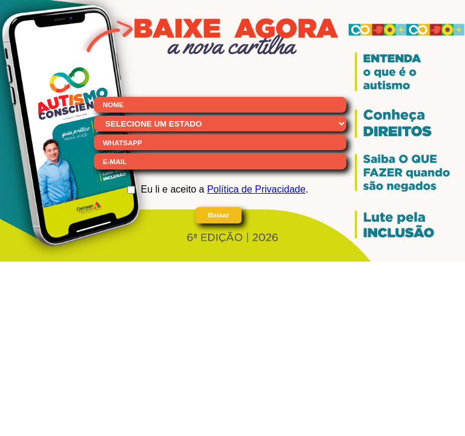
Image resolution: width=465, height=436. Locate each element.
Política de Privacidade (256, 189)
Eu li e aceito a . (225, 189)
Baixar (218, 215)
